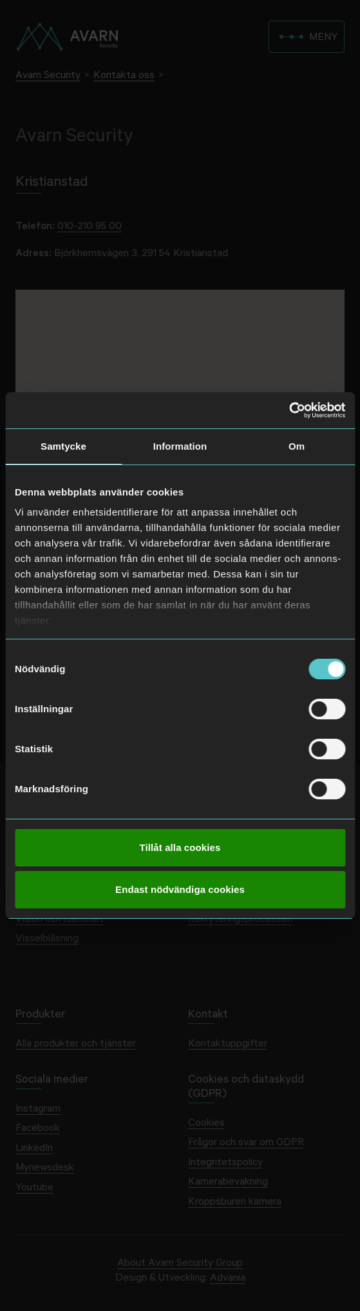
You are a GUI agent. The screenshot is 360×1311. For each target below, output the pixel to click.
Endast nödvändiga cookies (180, 889)
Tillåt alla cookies (180, 847)
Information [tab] (180, 446)
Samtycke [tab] (63, 446)
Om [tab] (297, 446)
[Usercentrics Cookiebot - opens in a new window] (288, 410)
